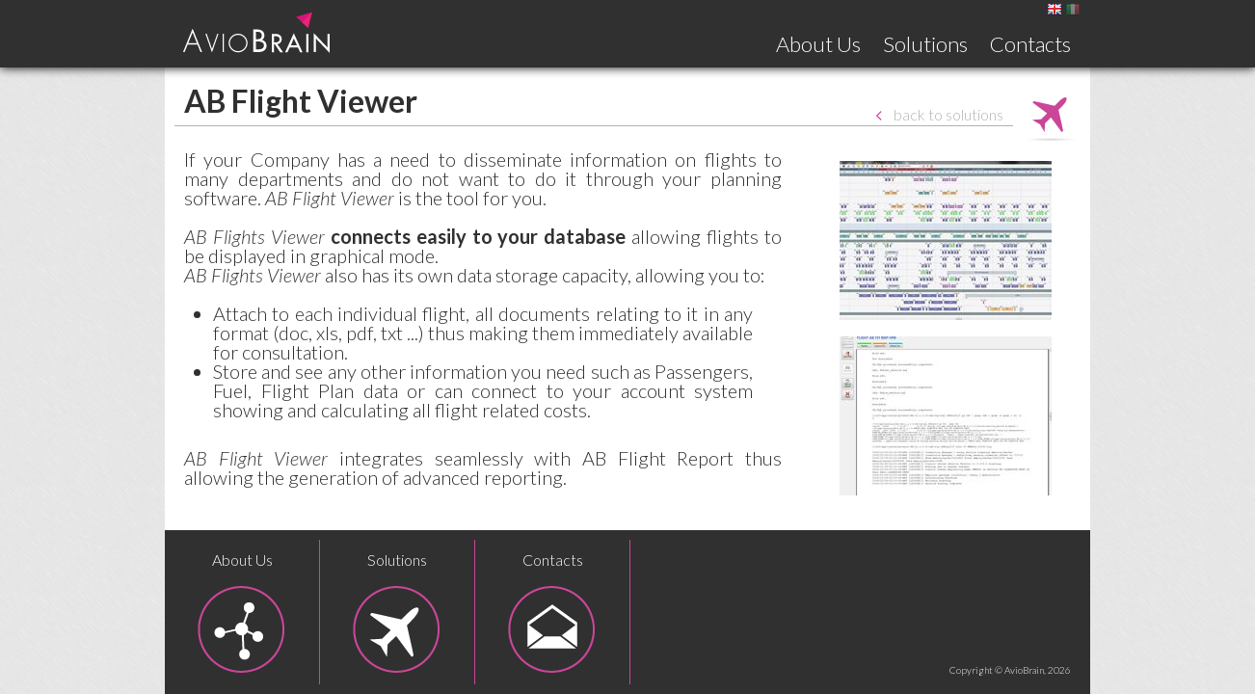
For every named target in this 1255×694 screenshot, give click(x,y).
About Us (818, 44)
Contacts (1030, 44)
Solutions (925, 44)
